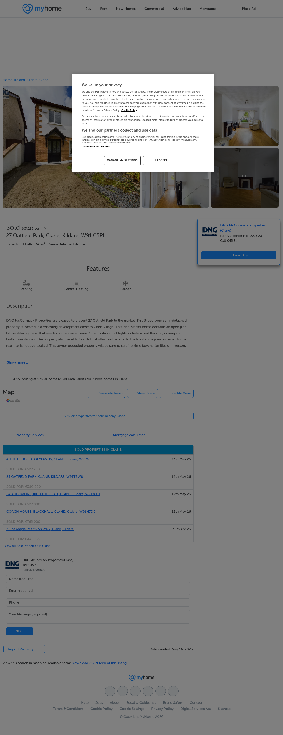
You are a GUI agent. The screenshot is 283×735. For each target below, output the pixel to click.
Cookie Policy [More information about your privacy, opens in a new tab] (129, 110)
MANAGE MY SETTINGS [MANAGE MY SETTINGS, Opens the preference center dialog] (122, 160)
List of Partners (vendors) (96, 146)
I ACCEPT (161, 160)
